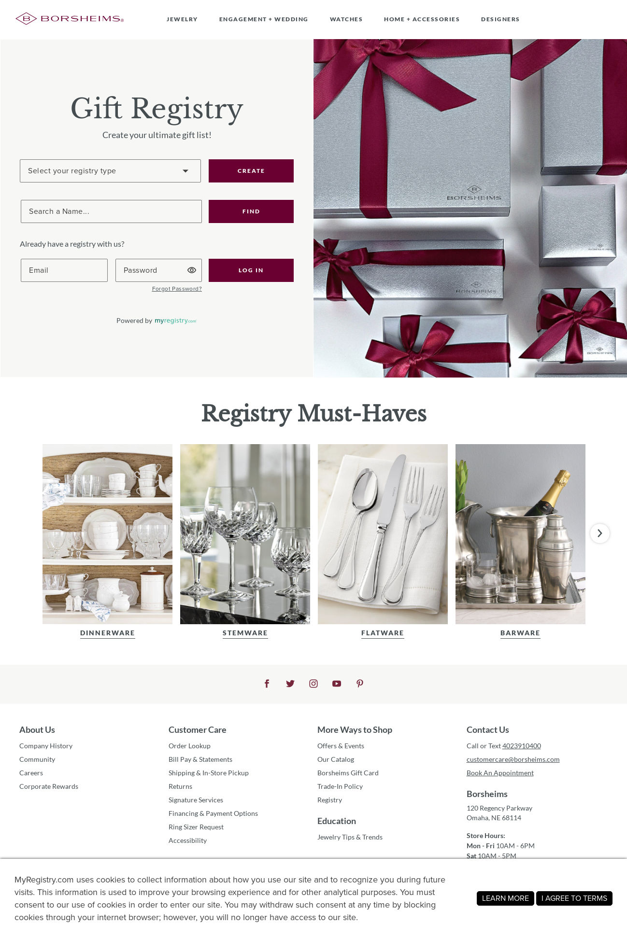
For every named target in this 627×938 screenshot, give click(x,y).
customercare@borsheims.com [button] (513, 759)
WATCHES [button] (346, 19)
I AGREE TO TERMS (574, 898)
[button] (251, 211)
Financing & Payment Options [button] (213, 813)
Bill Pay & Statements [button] (200, 759)
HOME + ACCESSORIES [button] (422, 19)
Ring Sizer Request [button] (196, 827)
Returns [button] (180, 786)
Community (37, 759)
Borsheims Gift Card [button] (348, 773)
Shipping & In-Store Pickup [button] (209, 773)
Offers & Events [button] (340, 746)
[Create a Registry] (110, 170)
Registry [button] (329, 800)
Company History (45, 746)
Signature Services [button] (196, 800)
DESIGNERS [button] (500, 19)
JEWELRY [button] (182, 19)
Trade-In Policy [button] (340, 786)
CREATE (251, 170)
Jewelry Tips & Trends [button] (350, 837)
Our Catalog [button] (335, 759)
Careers (31, 773)
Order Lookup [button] (190, 746)
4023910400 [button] (521, 746)
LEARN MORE (505, 898)
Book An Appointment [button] (500, 773)
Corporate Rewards (48, 786)
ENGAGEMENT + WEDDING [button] (264, 19)
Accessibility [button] (188, 840)
